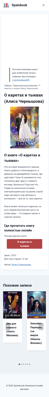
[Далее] (41, 326)
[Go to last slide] (7, 326)
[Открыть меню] (43, 5)
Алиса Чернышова (21, 264)
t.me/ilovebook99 (21, 80)
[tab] (19, 364)
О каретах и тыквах (24, 244)
